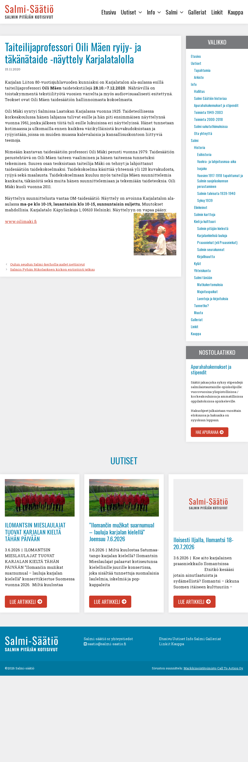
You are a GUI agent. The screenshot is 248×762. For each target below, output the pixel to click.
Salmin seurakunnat (211, 249)
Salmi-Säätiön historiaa (210, 98)
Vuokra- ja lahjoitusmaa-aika (216, 161)
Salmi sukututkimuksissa (211, 126)
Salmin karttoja (204, 214)
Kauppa (235, 11)
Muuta (198, 312)
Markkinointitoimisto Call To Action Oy (213, 668)
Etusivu (108, 11)
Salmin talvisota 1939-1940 (216, 193)
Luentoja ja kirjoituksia (212, 298)
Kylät (197, 263)
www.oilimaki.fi (21, 221)
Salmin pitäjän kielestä (212, 228)
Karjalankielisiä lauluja (212, 235)
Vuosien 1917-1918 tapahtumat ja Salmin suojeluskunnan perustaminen (220, 181)
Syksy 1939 (205, 200)
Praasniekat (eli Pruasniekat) (217, 242)
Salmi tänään (203, 277)
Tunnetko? (201, 305)
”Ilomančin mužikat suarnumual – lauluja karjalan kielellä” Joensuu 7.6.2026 (121, 531)
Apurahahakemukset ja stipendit (216, 105)
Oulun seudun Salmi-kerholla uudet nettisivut (47, 264)
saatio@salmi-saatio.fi (105, 644)
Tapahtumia (202, 70)
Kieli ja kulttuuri (205, 221)
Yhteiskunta (202, 270)
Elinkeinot (200, 207)
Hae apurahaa (207, 432)
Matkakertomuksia (210, 284)
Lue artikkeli (23, 601)
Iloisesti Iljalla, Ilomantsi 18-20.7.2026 (203, 543)
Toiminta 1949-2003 (208, 112)
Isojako (202, 168)
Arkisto (199, 77)
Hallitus (199, 91)
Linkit (217, 11)
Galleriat (197, 11)
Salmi (176, 12)
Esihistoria (204, 154)
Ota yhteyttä (203, 133)
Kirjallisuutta (206, 256)
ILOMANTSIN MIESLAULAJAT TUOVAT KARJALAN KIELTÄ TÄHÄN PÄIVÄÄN (35, 531)
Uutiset (132, 12)
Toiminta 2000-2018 (208, 119)
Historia (199, 147)
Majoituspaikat (207, 291)
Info (155, 12)
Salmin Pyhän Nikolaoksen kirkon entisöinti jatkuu (52, 269)
